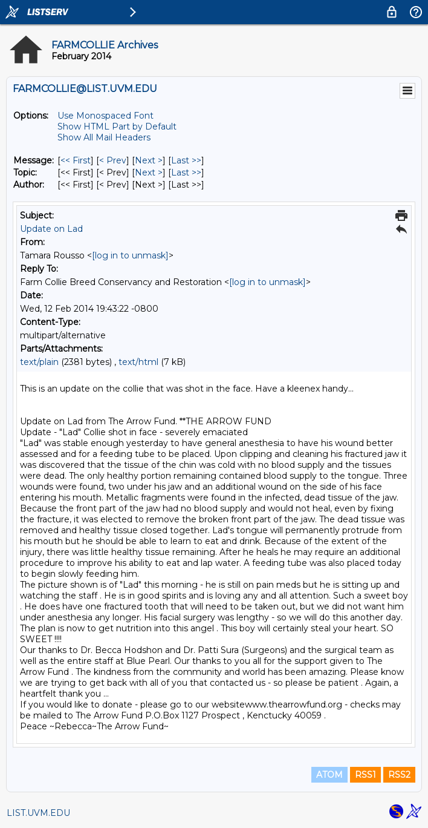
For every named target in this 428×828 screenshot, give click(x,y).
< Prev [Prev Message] (112, 160)
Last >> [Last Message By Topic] (186, 172)
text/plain (39, 361)
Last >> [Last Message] (186, 160)
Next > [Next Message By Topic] (149, 172)
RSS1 (365, 774)
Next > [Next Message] (149, 160)
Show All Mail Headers (104, 137)
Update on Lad (51, 228)
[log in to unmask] (130, 255)
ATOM (329, 774)
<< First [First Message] (75, 160)
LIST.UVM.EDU (38, 812)
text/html (138, 361)
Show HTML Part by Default (117, 126)
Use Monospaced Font (105, 115)
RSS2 (399, 774)
